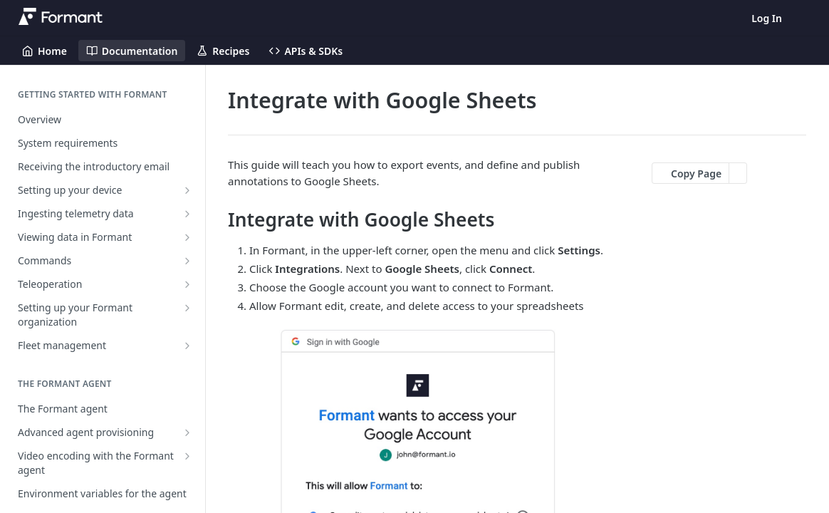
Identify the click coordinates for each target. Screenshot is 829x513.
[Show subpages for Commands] (187, 260)
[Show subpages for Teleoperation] (187, 284)
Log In (766, 18)
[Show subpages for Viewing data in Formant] (187, 237)
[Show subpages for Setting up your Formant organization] (187, 308)
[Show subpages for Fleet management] (187, 345)
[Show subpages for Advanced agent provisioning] (187, 432)
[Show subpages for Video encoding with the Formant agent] (187, 456)
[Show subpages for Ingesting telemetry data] (187, 213)
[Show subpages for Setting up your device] (187, 190)
